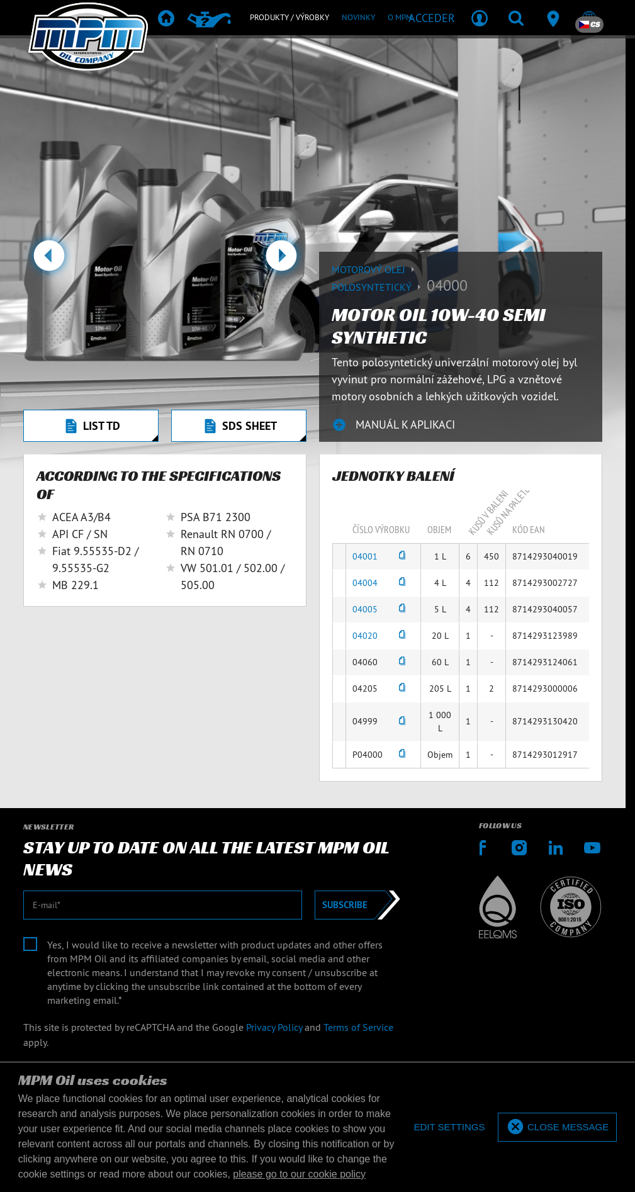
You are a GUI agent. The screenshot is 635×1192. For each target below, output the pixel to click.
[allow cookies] (557, 1127)
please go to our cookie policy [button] (299, 1174)
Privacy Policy (274, 1027)
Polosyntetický (379, 287)
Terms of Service (358, 1027)
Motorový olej (375, 269)
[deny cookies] (449, 1127)
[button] (48, 260)
